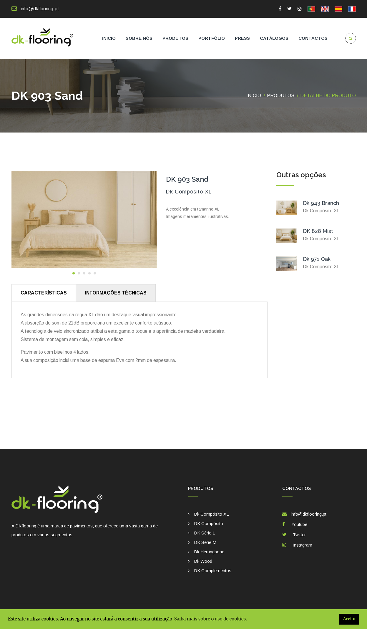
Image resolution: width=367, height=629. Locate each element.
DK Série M (205, 542)
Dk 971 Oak (317, 259)
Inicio (109, 38)
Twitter (298, 534)
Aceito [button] (349, 618)
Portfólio (211, 38)
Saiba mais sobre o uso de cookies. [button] (210, 619)
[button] (73, 273)
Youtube (298, 524)
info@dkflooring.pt (35, 8)
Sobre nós (139, 38)
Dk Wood (203, 561)
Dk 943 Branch (321, 203)
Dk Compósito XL (211, 514)
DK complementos (212, 570)
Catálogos (274, 38)
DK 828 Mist (318, 231)
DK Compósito (208, 523)
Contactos (313, 38)
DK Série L (204, 532)
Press (242, 38)
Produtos (175, 38)
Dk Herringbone (209, 551)
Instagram (301, 544)
